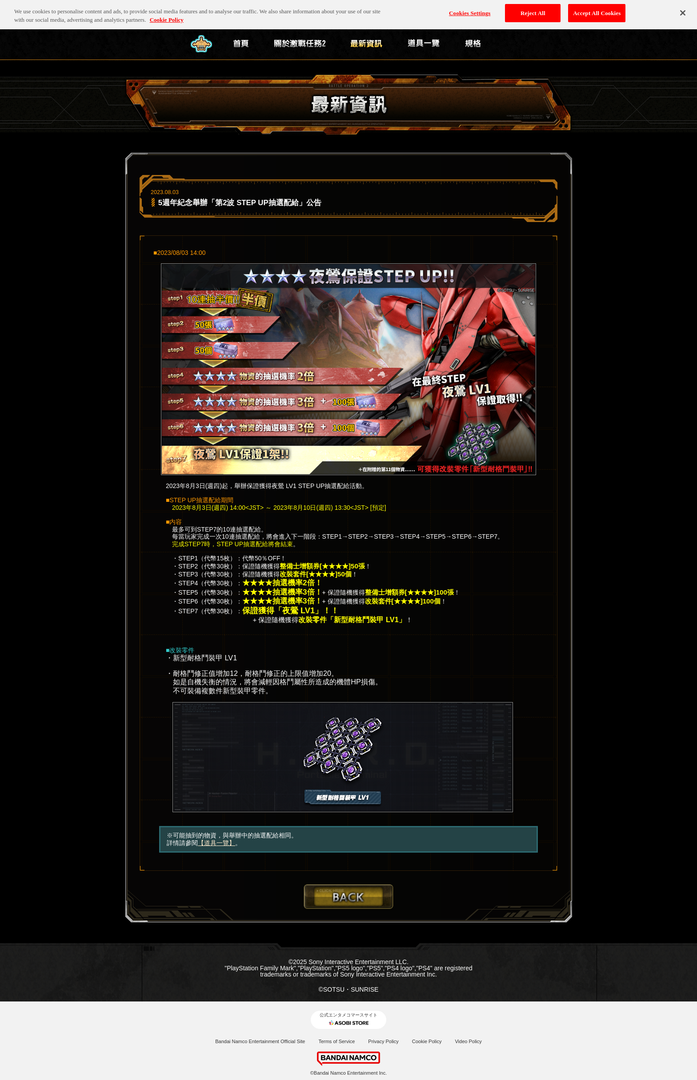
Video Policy (468, 1041)
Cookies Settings (469, 10)
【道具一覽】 (216, 842)
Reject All (533, 10)
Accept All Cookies (597, 10)
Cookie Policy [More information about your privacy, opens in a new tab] (167, 17)
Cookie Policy (427, 1041)
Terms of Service (336, 1041)
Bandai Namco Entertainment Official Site (260, 1041)
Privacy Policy (383, 1041)
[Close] (683, 10)
